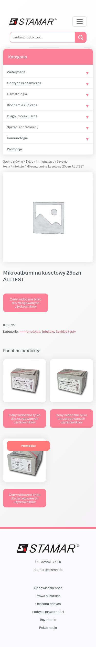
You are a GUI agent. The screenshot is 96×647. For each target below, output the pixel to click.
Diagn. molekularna (22, 116)
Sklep (29, 161)
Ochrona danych (48, 603)
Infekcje (18, 166)
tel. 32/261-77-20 (48, 561)
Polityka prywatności (48, 611)
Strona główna (13, 161)
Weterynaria (16, 72)
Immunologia (17, 138)
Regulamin (48, 619)
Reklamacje (48, 627)
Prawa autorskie (48, 595)
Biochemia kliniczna (22, 105)
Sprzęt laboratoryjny (22, 127)
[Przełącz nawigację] (79, 21)
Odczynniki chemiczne (24, 83)
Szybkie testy (66, 331)
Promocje (14, 149)
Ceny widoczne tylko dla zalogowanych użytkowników (25, 303)
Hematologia (17, 94)
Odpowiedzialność (48, 588)
